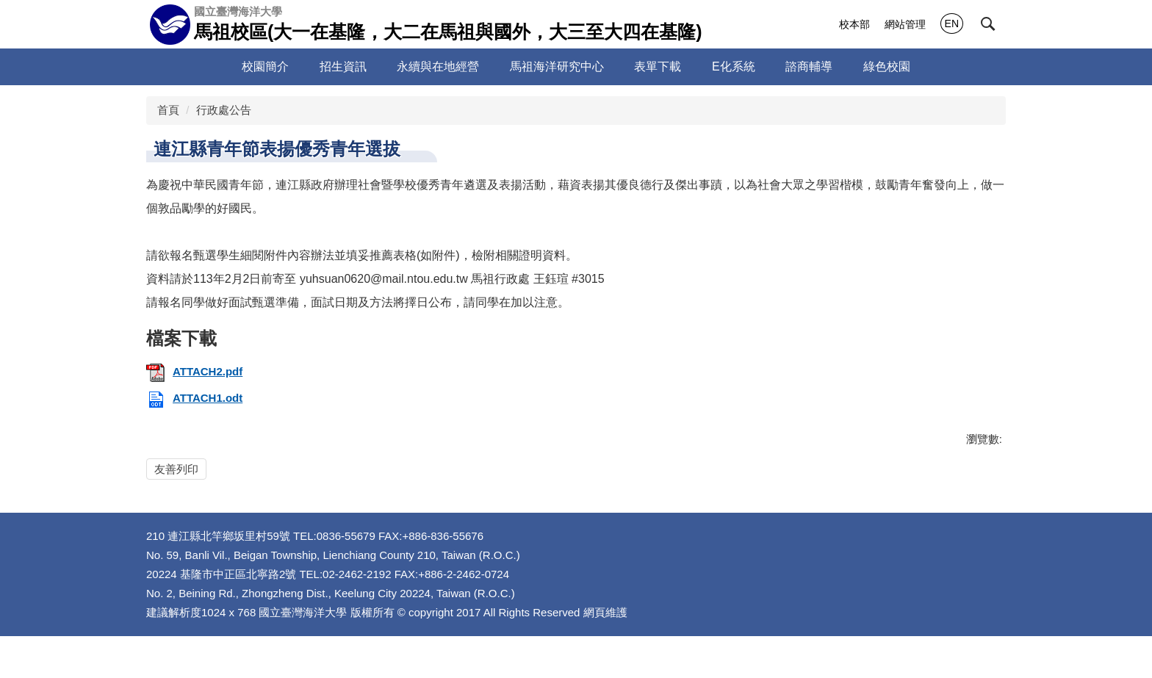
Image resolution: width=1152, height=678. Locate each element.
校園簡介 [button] (285, 66)
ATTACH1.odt (194, 398)
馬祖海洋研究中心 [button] (577, 66)
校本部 (854, 24)
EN (952, 23)
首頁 (168, 110)
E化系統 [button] (754, 66)
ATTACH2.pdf (194, 371)
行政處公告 (223, 110)
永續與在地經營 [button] (458, 66)
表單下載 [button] (678, 66)
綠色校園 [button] (906, 66)
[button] (988, 24)
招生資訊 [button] (362, 66)
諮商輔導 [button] (829, 66)
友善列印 (176, 469)
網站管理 (905, 24)
